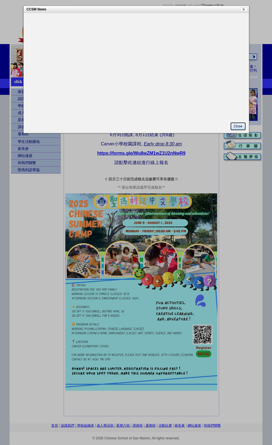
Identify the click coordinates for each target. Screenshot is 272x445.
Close (243, 9)
